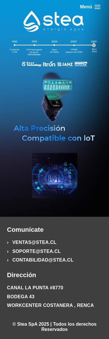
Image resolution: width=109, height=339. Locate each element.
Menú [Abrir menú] (90, 6)
